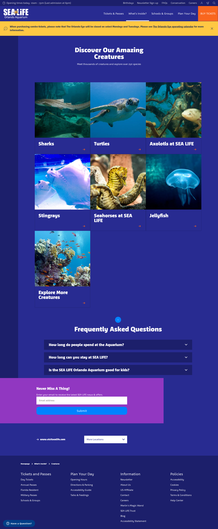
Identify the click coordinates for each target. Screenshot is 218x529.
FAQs (164, 3)
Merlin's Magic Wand (132, 505)
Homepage (25, 464)
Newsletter (126, 479)
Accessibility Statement (133, 521)
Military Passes (29, 495)
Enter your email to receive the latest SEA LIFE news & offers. (69, 394)
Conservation (178, 3)
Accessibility (177, 479)
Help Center (176, 500)
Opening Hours (79, 479)
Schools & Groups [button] (162, 13)
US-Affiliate (126, 490)
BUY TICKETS (207, 13)
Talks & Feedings (80, 495)
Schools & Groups (30, 500)
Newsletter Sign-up (147, 3)
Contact (124, 495)
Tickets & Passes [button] (114, 13)
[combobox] (105, 439)
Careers (193, 3)
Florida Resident (29, 490)
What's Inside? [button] (138, 13)
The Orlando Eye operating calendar (173, 26)
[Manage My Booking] (202, 3)
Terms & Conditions (181, 495)
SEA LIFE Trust (127, 510)
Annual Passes (29, 484)
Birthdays (128, 3)
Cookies (174, 484)
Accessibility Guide (81, 490)
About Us (125, 484)
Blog (122, 516)
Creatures (55, 464)
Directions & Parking (82, 484)
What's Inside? (40, 464)
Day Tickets (27, 479)
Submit (82, 411)
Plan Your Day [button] (187, 13)
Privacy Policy (177, 490)
